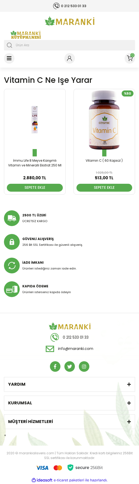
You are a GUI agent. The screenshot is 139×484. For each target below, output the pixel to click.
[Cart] (130, 58)
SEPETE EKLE (34, 187)
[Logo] (69, 21)
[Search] (69, 45)
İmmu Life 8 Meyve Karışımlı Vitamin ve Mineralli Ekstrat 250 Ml (34, 162)
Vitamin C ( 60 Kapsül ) (104, 160)
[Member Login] (69, 58)
